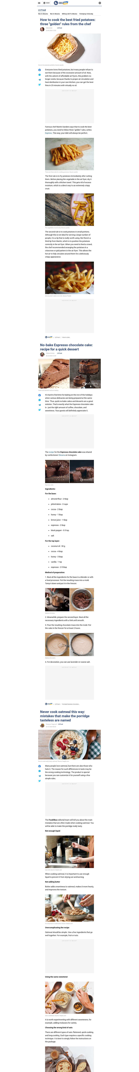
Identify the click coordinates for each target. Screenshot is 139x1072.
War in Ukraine (43, 14)
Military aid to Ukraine (69, 14)
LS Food (59, 28)
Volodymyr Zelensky (86, 14)
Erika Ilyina (49, 28)
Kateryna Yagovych (51, 724)
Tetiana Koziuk (50, 353)
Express (48, 133)
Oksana (62, 455)
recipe (51, 452)
